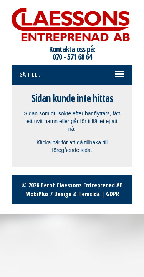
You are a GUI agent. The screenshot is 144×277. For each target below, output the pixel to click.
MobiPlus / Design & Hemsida (62, 194)
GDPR (112, 194)
